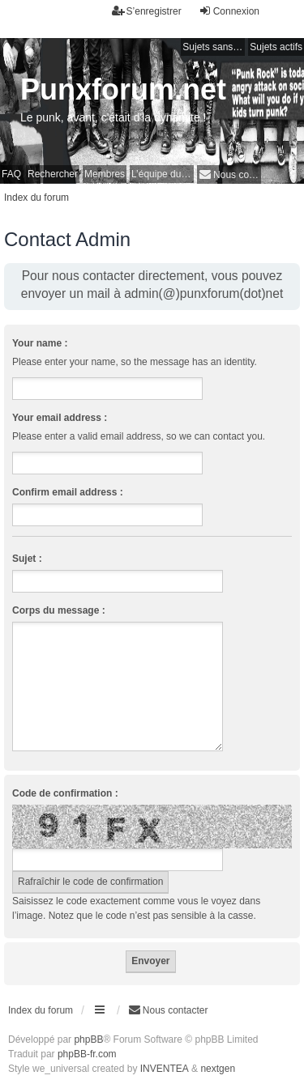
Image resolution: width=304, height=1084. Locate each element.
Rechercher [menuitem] (53, 174)
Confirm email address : (67, 492)
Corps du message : (58, 610)
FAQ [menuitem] (11, 174)
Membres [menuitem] (104, 174)
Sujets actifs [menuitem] (276, 47)
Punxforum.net (123, 89)
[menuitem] (229, 174)
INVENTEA (164, 1068)
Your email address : (59, 417)
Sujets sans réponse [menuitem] (213, 47)
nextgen (217, 1068)
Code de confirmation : (65, 793)
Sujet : (27, 558)
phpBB (88, 1039)
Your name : (39, 343)
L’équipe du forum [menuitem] (162, 174)
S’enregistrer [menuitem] (147, 11)
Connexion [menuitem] (229, 11)
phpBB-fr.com (87, 1054)
